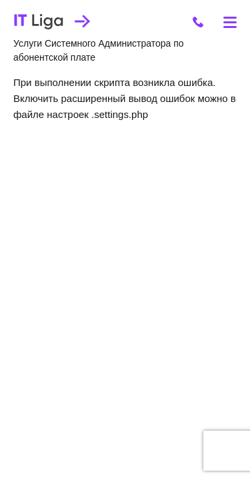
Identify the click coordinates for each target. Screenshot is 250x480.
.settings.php (119, 114)
